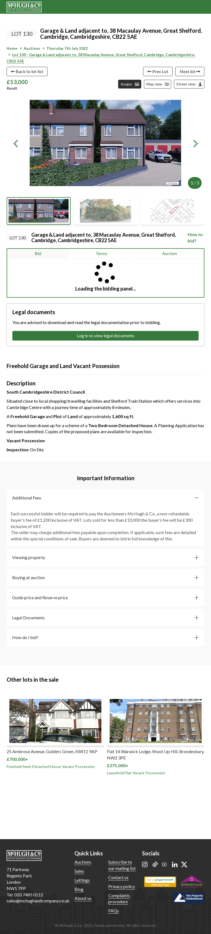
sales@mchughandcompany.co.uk (38, 900)
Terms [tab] (101, 253)
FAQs (113, 910)
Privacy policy (121, 886)
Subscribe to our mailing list (122, 865)
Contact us (118, 877)
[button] (15, 143)
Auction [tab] (169, 253)
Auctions (82, 861)
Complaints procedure (119, 898)
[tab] (105, 498)
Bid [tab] (38, 253)
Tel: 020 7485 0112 (25, 894)
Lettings (82, 880)
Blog (79, 889)
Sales (79, 871)
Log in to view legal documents (105, 335)
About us (82, 898)
